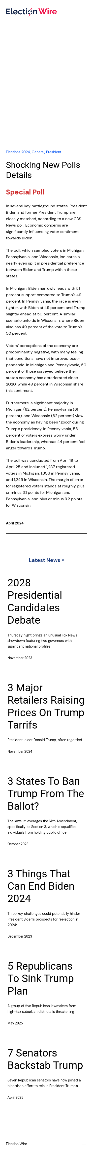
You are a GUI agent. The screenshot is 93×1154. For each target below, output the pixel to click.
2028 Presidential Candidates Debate (34, 601)
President (53, 152)
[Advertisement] (46, 91)
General (38, 152)
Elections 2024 (18, 152)
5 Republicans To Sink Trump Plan (40, 978)
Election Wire (16, 1144)
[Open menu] (84, 12)
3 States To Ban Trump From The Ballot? (45, 793)
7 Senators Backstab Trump (45, 1059)
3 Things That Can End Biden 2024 (41, 886)
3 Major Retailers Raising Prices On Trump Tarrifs (46, 706)
